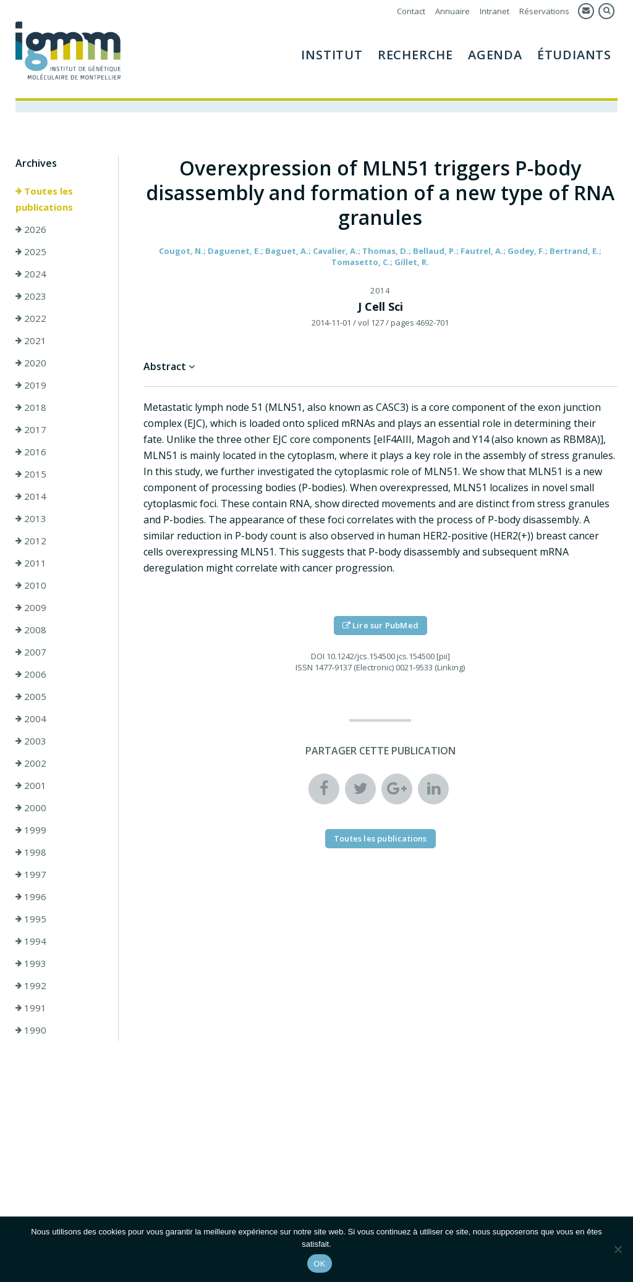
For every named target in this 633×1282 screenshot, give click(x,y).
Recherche (415, 54)
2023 (30, 296)
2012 (30, 540)
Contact (411, 11)
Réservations (544, 11)
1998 (30, 852)
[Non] (617, 1249)
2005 (30, 696)
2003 (30, 741)
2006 (30, 674)
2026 (30, 229)
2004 (30, 718)
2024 (30, 274)
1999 (30, 830)
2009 (30, 607)
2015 (30, 474)
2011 (30, 563)
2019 (30, 385)
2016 (30, 451)
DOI (318, 656)
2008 (30, 629)
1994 (30, 941)
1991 (30, 1008)
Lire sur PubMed (380, 625)
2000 (30, 807)
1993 (30, 963)
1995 (30, 919)
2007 (30, 652)
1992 (30, 985)
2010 (30, 585)
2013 (30, 518)
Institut (331, 54)
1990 (30, 1030)
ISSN (304, 667)
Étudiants (574, 54)
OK (319, 1263)
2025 (30, 251)
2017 (30, 429)
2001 (30, 785)
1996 (30, 896)
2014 (30, 496)
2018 (30, 407)
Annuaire (452, 11)
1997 (30, 874)
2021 (30, 340)
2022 (30, 318)
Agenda (495, 54)
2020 (30, 362)
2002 (30, 763)
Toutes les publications (44, 199)
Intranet (494, 11)
